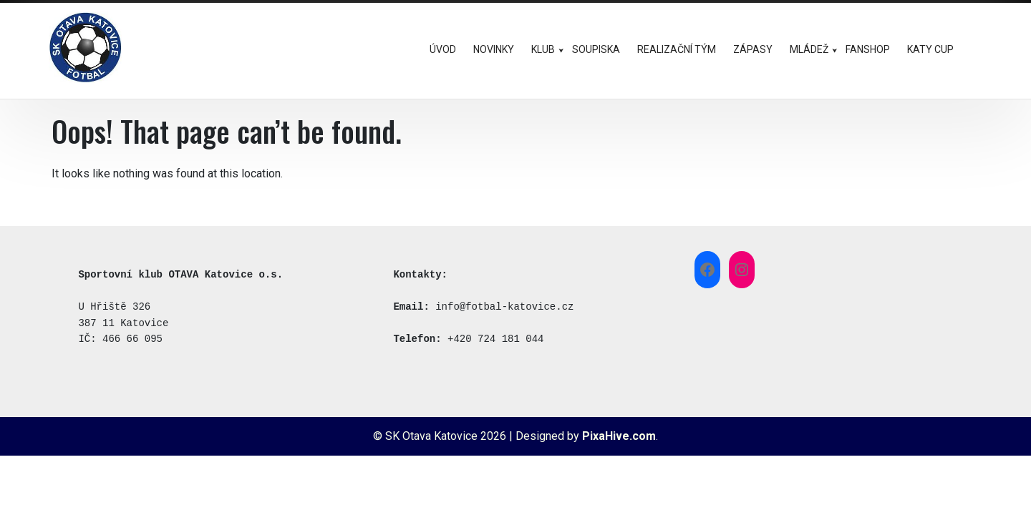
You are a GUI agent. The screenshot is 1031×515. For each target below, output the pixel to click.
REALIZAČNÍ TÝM (676, 49)
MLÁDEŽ (809, 49)
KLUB (543, 49)
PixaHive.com (619, 436)
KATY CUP (930, 49)
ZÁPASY (753, 49)
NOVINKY (493, 49)
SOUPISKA (596, 49)
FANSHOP (868, 49)
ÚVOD (443, 49)
